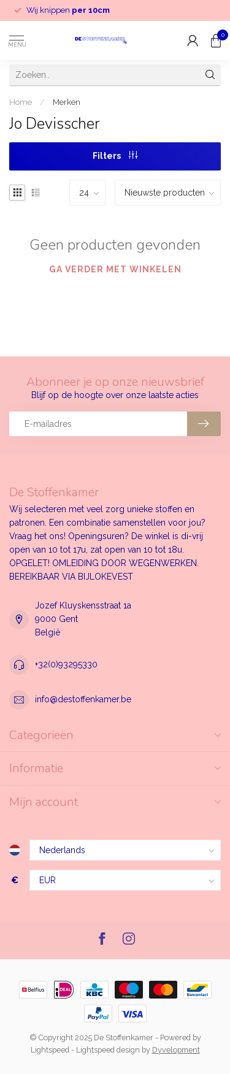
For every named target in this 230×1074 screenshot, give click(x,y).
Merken (66, 102)
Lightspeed (50, 1049)
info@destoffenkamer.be (83, 699)
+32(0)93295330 (66, 664)
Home (20, 102)
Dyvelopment (176, 1049)
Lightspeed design (108, 1049)
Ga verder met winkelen (115, 269)
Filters (115, 156)
